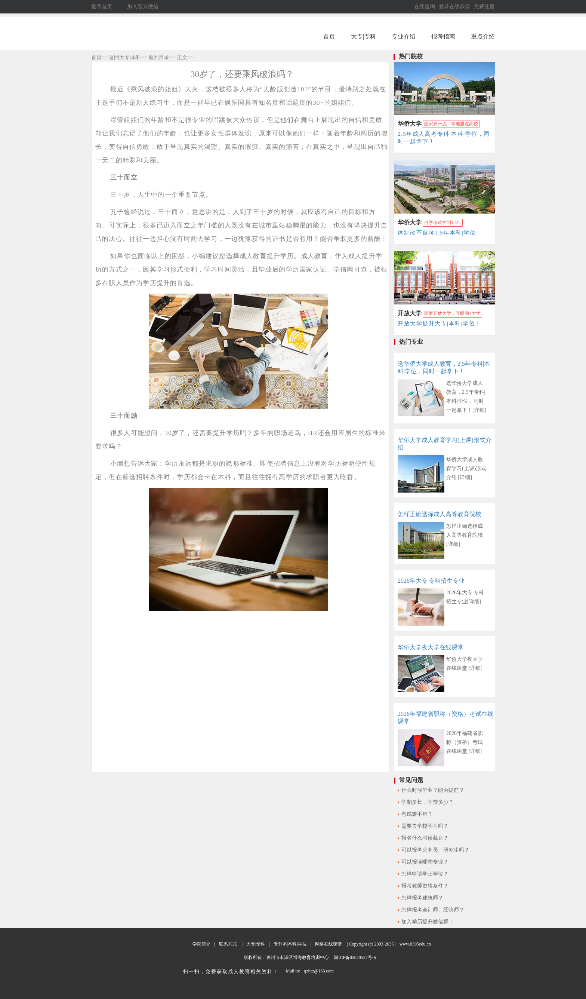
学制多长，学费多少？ (427, 802)
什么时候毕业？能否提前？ (432, 790)
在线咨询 (424, 6)
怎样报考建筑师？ (422, 898)
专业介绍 (404, 36)
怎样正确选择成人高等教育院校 (439, 514)
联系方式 (228, 944)
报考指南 (443, 36)
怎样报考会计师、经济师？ (432, 910)
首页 (329, 36)
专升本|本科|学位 (290, 944)
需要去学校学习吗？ (424, 826)
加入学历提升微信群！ (427, 922)
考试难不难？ (417, 814)
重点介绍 (483, 36)
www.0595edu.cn (415, 944)
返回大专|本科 (125, 57)
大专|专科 (363, 36)
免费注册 (484, 6)
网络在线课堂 (328, 944)
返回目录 (158, 57)
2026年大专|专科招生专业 (431, 580)
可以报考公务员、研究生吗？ (435, 850)
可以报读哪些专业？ (424, 862)
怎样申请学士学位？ (424, 874)
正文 (182, 57)
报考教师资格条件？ (424, 886)
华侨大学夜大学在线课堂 (430, 647)
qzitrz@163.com (319, 971)
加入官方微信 (142, 6)
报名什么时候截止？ (424, 838)
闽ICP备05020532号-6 (354, 957)
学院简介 (201, 944)
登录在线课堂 (454, 6)
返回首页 (101, 6)
